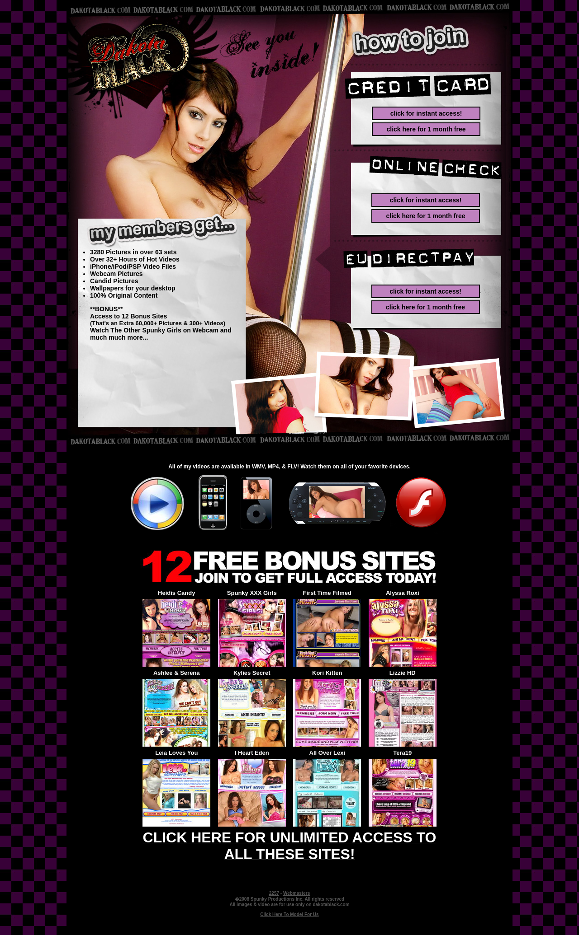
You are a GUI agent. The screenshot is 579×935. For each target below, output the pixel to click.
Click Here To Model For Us (289, 914)
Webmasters (296, 893)
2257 (274, 893)
